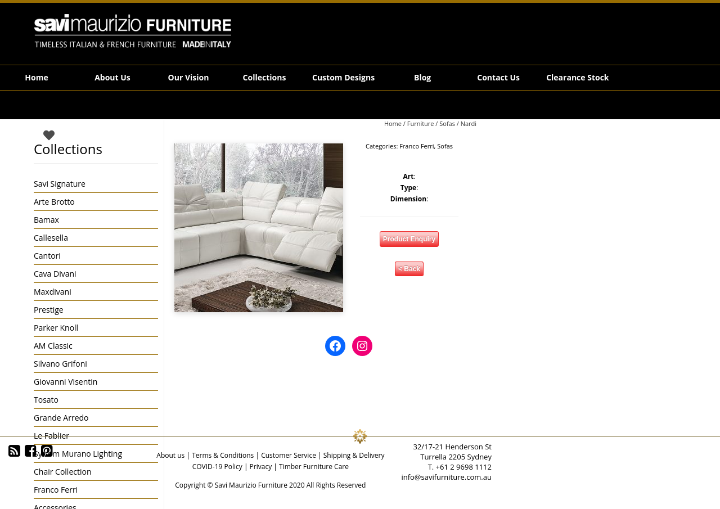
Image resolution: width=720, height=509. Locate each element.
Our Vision (188, 77)
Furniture (420, 123)
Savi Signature (60, 183)
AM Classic (53, 345)
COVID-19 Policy (217, 466)
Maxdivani (52, 291)
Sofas (447, 123)
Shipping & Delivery (354, 455)
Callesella (51, 237)
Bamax (46, 219)
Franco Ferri (416, 146)
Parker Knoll (56, 327)
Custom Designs (343, 77)
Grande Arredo (61, 417)
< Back (409, 269)
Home (36, 77)
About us (170, 455)
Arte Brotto (54, 201)
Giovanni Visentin (65, 381)
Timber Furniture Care (314, 466)
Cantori (47, 255)
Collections (264, 77)
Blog (422, 77)
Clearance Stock (577, 77)
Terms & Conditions (223, 455)
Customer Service (288, 455)
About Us (112, 77)
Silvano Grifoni (60, 363)
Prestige (49, 309)
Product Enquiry (409, 239)
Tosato (46, 399)
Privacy (261, 466)
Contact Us (498, 77)
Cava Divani (55, 273)
